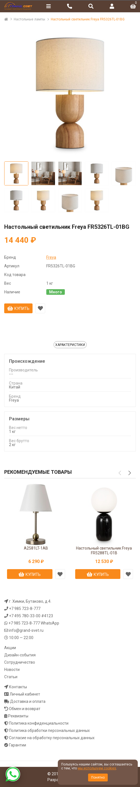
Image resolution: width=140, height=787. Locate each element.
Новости (12, 669)
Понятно (98, 777)
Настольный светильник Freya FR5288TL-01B (104, 550)
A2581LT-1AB (36, 548)
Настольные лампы (29, 19)
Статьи (10, 677)
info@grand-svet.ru (26, 630)
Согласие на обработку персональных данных (52, 738)
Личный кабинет (25, 694)
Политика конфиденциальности (38, 723)
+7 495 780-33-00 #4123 (31, 616)
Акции (10, 647)
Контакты (18, 687)
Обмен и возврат (24, 708)
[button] (129, 473)
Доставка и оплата (27, 701)
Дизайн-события (20, 655)
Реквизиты (18, 716)
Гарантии (17, 745)
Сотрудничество (19, 662)
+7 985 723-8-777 (24, 608)
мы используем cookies (97, 768)
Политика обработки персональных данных (49, 730)
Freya (51, 257)
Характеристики (70, 345)
